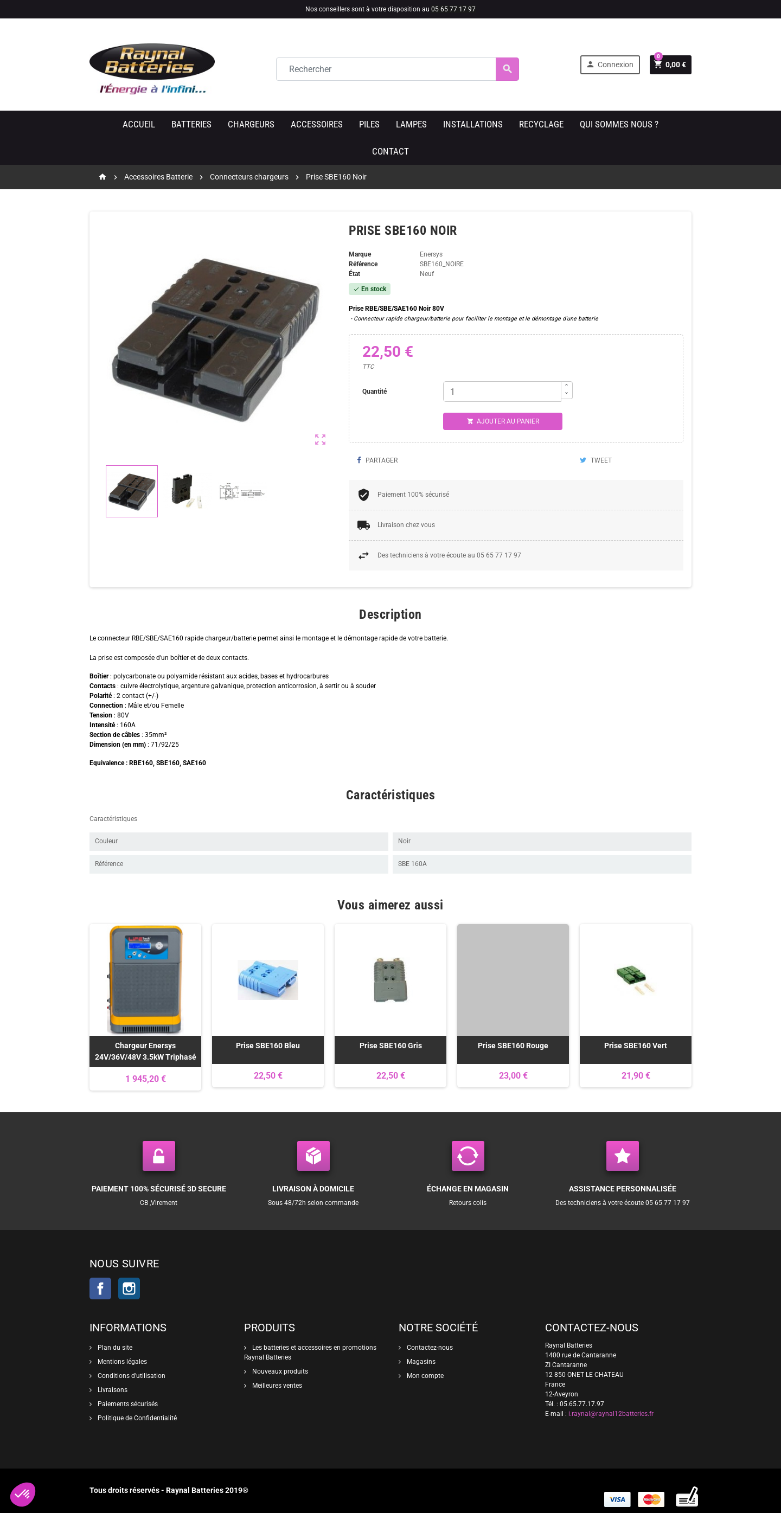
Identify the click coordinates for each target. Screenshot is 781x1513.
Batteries (191, 124)
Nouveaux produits (279, 1371)
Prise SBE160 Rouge (513, 1045)
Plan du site (114, 1347)
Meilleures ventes (276, 1385)
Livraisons (111, 1390)
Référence (363, 264)
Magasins (420, 1361)
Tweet (596, 460)
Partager (377, 460)
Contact (390, 151)
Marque (360, 254)
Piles (369, 124)
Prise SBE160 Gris (391, 1045)
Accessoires (317, 124)
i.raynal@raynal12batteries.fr (611, 1414)
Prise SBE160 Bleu (268, 1045)
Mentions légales (121, 1361)
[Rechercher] (397, 69)
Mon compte (424, 1376)
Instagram (129, 1288)
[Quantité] (502, 391)
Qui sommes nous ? (619, 124)
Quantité (374, 391)
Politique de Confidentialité (136, 1418)
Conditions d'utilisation (130, 1376)
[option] (145, 1007)
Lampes (411, 124)
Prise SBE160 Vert (635, 1045)
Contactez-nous (429, 1347)
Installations (473, 124)
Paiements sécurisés (127, 1404)
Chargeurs (251, 124)
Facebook (100, 1288)
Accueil (139, 124)
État (354, 274)
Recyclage (541, 124)
